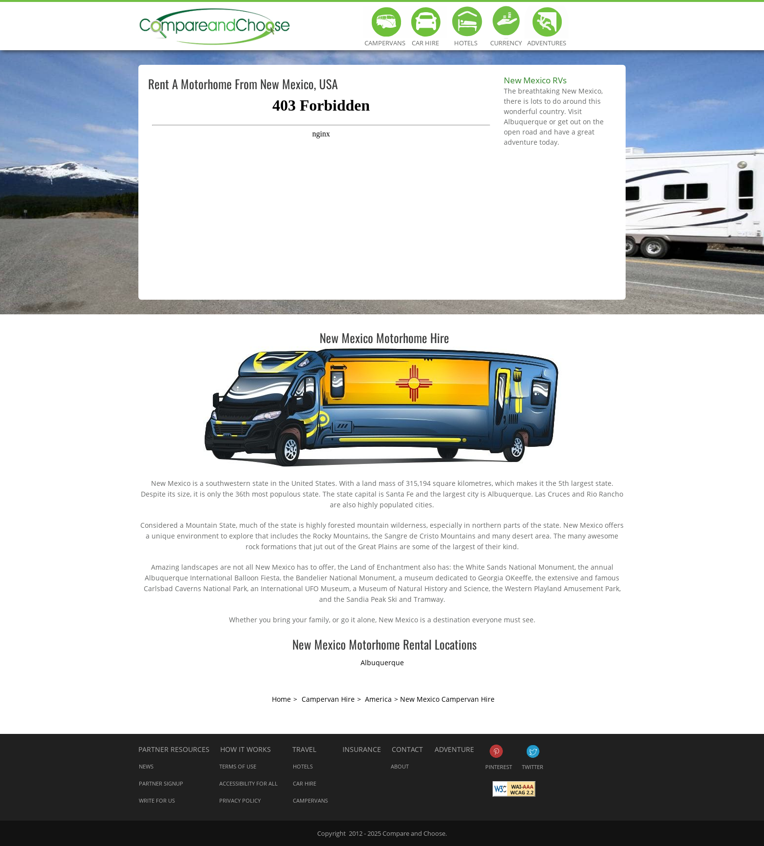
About (400, 766)
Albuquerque (382, 662)
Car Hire (425, 21)
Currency (506, 21)
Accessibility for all (248, 783)
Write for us (157, 800)
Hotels (465, 21)
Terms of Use (237, 766)
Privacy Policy (240, 800)
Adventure (454, 749)
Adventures (546, 21)
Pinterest (496, 751)
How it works (245, 749)
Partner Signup (161, 783)
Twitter (532, 751)
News (146, 766)
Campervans (385, 21)
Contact (407, 749)
